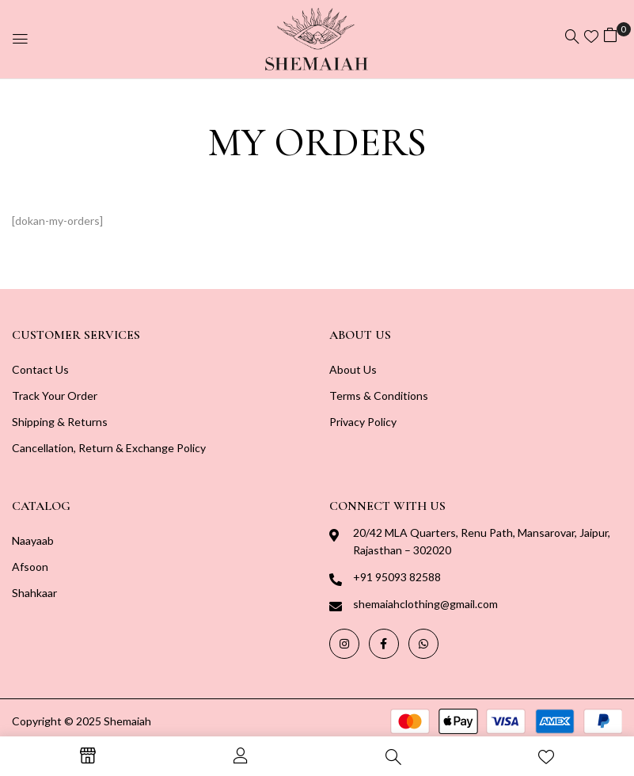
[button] (610, 37)
